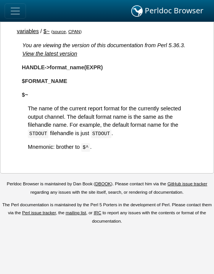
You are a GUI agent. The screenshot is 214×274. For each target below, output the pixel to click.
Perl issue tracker (39, 212)
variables (28, 31)
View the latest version (50, 54)
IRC (97, 212)
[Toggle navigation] (15, 11)
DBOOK (103, 184)
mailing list (76, 212)
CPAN (74, 31)
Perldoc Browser (167, 11)
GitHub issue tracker (187, 184)
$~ (46, 31)
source (59, 31)
